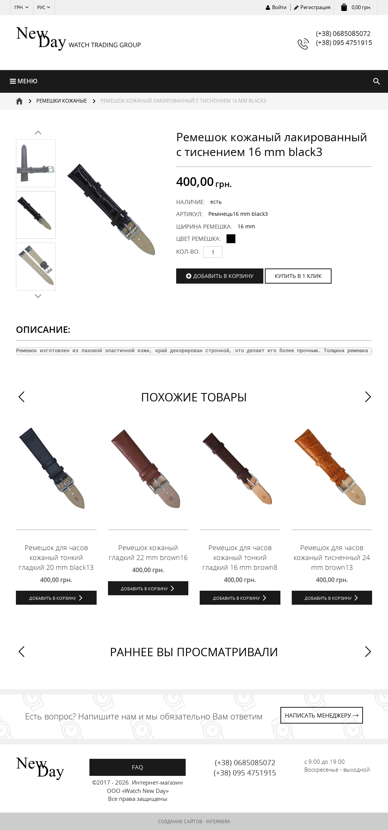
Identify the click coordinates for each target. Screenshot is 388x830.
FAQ (137, 767)
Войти (279, 7)
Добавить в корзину (223, 275)
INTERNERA (218, 821)
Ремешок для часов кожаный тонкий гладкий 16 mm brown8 (239, 557)
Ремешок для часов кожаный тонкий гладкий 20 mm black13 (56, 557)
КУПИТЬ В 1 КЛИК (298, 275)
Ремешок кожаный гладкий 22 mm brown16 (148, 552)
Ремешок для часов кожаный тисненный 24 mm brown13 (332, 557)
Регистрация (315, 7)
